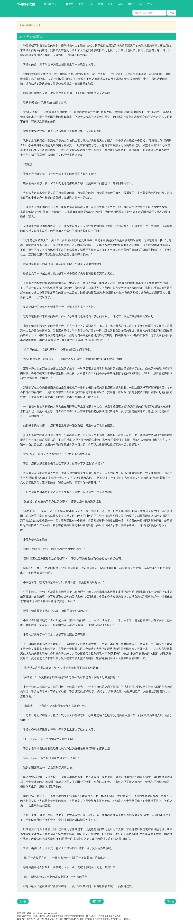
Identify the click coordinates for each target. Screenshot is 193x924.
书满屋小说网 (26, 4)
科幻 (130, 4)
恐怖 (139, 4)
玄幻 (80, 4)
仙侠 (90, 4)
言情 (100, 4)
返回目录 (96, 901)
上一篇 (22, 901)
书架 (69, 4)
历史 (110, 4)
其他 (149, 4)
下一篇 (170, 901)
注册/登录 (50, 4)
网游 (120, 4)
